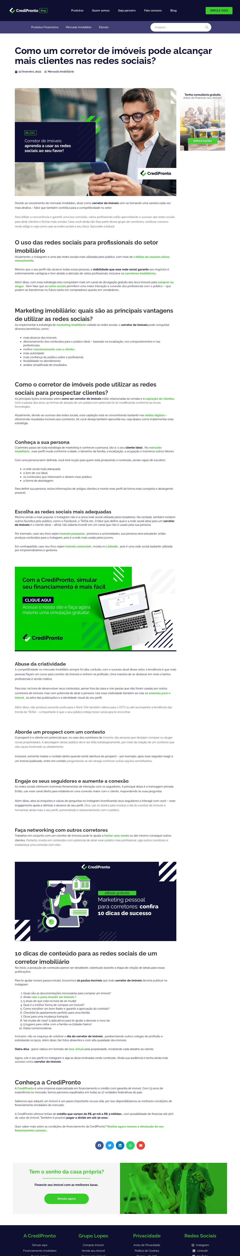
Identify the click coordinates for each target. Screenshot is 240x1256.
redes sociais (57, 286)
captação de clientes (160, 398)
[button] (99, 1145)
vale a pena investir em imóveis (53, 997)
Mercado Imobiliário (78, 27)
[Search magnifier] (207, 27)
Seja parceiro (127, 10)
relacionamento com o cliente (54, 349)
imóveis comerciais (79, 546)
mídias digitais (155, 415)
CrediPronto (26, 1088)
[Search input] (179, 27)
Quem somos (100, 10)
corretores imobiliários (140, 273)
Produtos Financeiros (44, 27)
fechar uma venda (117, 835)
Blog (173, 10)
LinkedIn (112, 546)
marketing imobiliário (72, 325)
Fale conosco (153, 10)
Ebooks (104, 27)
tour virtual (77, 1049)
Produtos (77, 10)
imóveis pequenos (72, 533)
